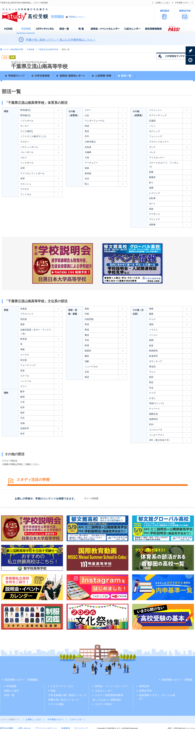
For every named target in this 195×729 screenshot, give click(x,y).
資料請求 (144, 686)
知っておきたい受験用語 (107, 699)
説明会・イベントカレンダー (111, 686)
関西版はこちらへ (77, 17)
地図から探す (11, 690)
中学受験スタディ (182, 3)
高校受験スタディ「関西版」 (178, 679)
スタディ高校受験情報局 (109, 695)
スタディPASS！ (104, 704)
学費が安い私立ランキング (63, 699)
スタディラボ (76, 719)
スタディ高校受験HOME (13, 49)
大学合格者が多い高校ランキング (67, 695)
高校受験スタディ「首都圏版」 (22, 679)
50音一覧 (9, 695)
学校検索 (30, 49)
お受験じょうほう (162, 3)
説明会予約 (145, 690)
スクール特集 (56, 704)
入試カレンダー (104, 690)
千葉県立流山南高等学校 (48, 49)
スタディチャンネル (62, 686)
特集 (53, 690)
